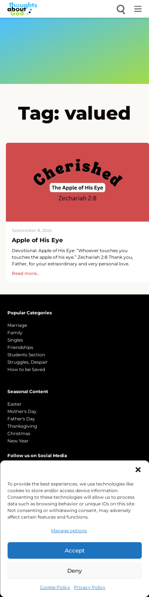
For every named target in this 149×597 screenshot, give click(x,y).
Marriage (17, 325)
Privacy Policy (89, 587)
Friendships (20, 347)
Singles (15, 340)
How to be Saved (26, 369)
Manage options (69, 530)
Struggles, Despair (27, 362)
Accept (75, 550)
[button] (138, 469)
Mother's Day (22, 411)
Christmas (18, 433)
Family (15, 332)
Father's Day (21, 418)
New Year (17, 441)
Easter (14, 404)
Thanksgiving (22, 426)
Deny (74, 570)
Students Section (26, 354)
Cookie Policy (55, 587)
